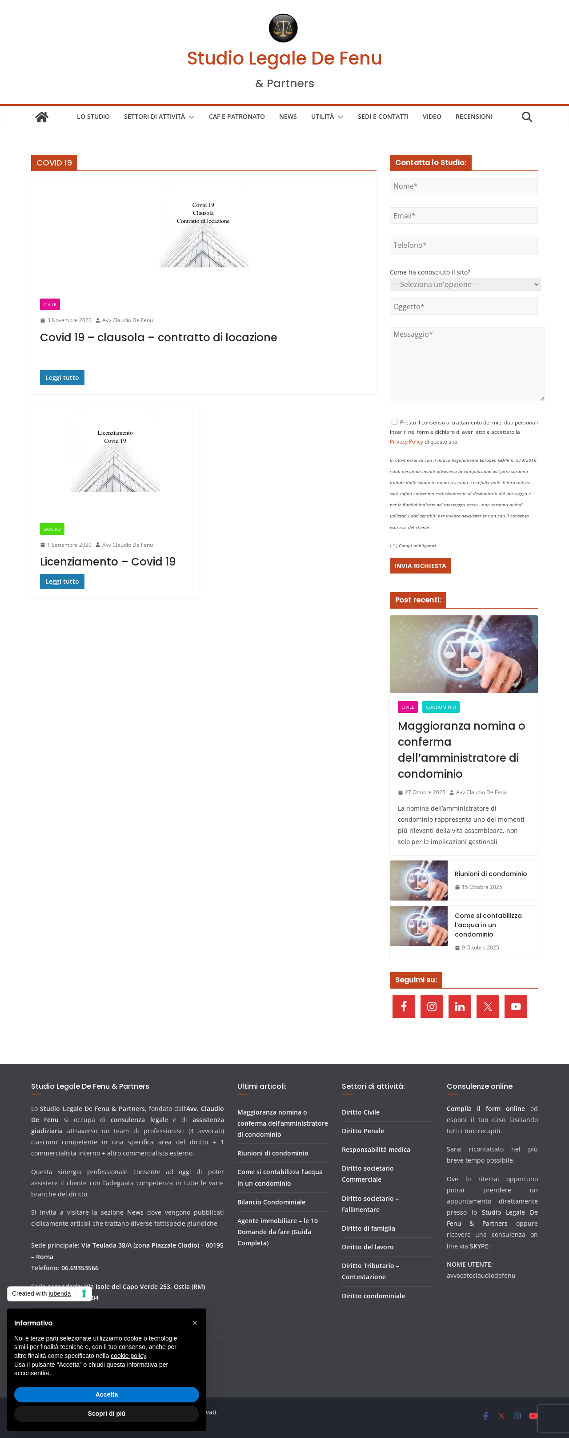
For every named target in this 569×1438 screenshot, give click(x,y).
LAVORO (52, 529)
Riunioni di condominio (491, 873)
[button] (190, 117)
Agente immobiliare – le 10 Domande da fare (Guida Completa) (277, 1231)
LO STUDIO (93, 116)
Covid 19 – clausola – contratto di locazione (158, 337)
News (135, 1212)
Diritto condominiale (373, 1296)
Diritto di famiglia (368, 1228)
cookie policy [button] (128, 1355)
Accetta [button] (107, 1394)
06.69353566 (80, 1268)
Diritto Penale (363, 1131)
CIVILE (50, 304)
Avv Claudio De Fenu (127, 320)
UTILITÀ (322, 116)
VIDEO (432, 116)
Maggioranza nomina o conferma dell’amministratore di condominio (461, 750)
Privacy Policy (406, 441)
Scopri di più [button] (107, 1413)
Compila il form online (486, 1108)
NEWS (288, 116)
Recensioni (474, 116)
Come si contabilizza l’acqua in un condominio (488, 925)
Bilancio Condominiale (271, 1202)
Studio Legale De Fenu (284, 58)
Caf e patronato (237, 116)
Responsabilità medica (376, 1149)
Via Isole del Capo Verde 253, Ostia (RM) (144, 1286)
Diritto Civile (361, 1112)
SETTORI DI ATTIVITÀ (154, 116)
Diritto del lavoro (368, 1247)
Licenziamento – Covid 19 (108, 561)
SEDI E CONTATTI (383, 116)
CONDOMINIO (441, 707)
